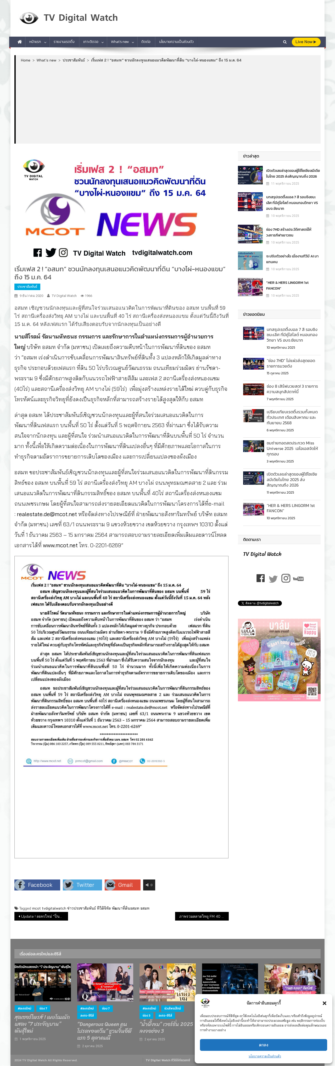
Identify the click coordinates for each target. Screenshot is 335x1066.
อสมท (144, 908)
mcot (36, 908)
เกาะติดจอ (90, 41)
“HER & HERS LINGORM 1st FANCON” (287, 285)
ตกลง (263, 1044)
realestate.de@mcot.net (47, 514)
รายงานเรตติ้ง (64, 41)
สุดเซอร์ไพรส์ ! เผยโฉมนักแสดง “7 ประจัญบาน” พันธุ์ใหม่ (42, 1024)
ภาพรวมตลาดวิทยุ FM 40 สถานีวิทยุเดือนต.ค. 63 (204, 916)
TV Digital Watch (64, 296)
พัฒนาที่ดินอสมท (125, 908)
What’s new (120, 41)
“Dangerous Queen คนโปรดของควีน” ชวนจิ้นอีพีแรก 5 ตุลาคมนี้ (104, 1031)
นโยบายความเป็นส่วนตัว (265, 1056)
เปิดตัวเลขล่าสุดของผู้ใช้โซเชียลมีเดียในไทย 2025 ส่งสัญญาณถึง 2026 (293, 173)
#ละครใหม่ (24, 1008)
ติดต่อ (145, 41)
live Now (305, 41)
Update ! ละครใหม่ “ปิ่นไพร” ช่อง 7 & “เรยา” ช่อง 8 (44, 916)
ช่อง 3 (146, 1015)
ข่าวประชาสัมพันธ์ (81, 908)
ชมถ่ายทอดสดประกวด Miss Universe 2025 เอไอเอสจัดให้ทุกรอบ (292, 448)
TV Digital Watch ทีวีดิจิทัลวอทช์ (168, 1060)
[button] (324, 1003)
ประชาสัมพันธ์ (27, 287)
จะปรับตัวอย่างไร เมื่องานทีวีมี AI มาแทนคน (292, 259)
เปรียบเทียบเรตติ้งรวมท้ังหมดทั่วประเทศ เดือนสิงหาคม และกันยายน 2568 (292, 417)
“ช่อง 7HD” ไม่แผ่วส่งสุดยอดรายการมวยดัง (291, 363)
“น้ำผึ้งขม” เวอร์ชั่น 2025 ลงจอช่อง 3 (166, 1028)
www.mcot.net (60, 545)
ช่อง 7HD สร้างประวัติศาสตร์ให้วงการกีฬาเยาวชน (288, 232)
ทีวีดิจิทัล (104, 908)
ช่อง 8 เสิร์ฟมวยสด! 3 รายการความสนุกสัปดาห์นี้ (292, 389)
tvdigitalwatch (54, 908)
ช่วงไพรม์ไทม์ (172, 1008)
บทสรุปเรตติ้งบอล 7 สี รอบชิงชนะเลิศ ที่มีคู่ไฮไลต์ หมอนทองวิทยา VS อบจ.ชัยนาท (292, 202)
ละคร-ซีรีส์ (87, 1015)
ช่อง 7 (43, 1008)
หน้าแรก (35, 41)
